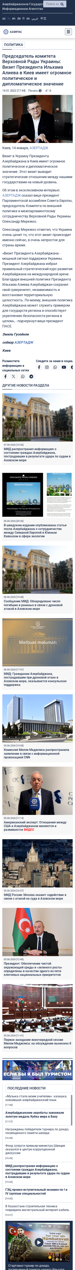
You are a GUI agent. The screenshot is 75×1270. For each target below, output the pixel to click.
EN (13, 18)
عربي (35, 18)
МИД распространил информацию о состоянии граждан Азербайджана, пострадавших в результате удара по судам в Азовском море (37, 454)
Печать (35, 90)
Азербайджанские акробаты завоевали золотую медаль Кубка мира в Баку (34, 1114)
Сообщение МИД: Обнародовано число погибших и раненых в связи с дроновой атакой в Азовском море (33, 604)
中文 (43, 18)
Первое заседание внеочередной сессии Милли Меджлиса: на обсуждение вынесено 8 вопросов (37, 1043)
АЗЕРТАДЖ (39, 148)
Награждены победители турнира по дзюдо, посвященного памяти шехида (37, 1131)
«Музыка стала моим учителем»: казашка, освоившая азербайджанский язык (36, 1098)
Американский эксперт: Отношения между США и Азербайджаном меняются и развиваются (35, 825)
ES (28, 18)
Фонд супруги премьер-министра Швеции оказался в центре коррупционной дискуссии (35, 1149)
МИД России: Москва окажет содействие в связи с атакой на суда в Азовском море (35, 896)
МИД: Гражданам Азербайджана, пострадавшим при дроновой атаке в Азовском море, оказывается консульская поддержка (35, 679)
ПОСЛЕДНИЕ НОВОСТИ (27, 1088)
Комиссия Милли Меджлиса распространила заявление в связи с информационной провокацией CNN (36, 753)
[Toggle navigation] (67, 32)
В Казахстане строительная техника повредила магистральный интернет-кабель (37, 1208)
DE (19, 18)
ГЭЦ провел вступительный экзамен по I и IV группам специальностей (36, 1191)
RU (9, 18)
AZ (4, 18)
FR (23, 18)
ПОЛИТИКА (13, 45)
